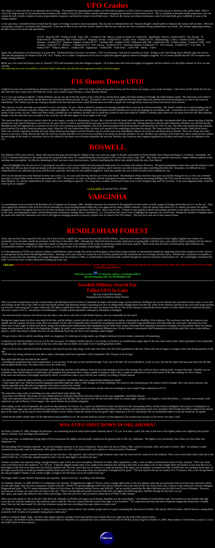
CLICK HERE (94, 188)
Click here (8, 264)
